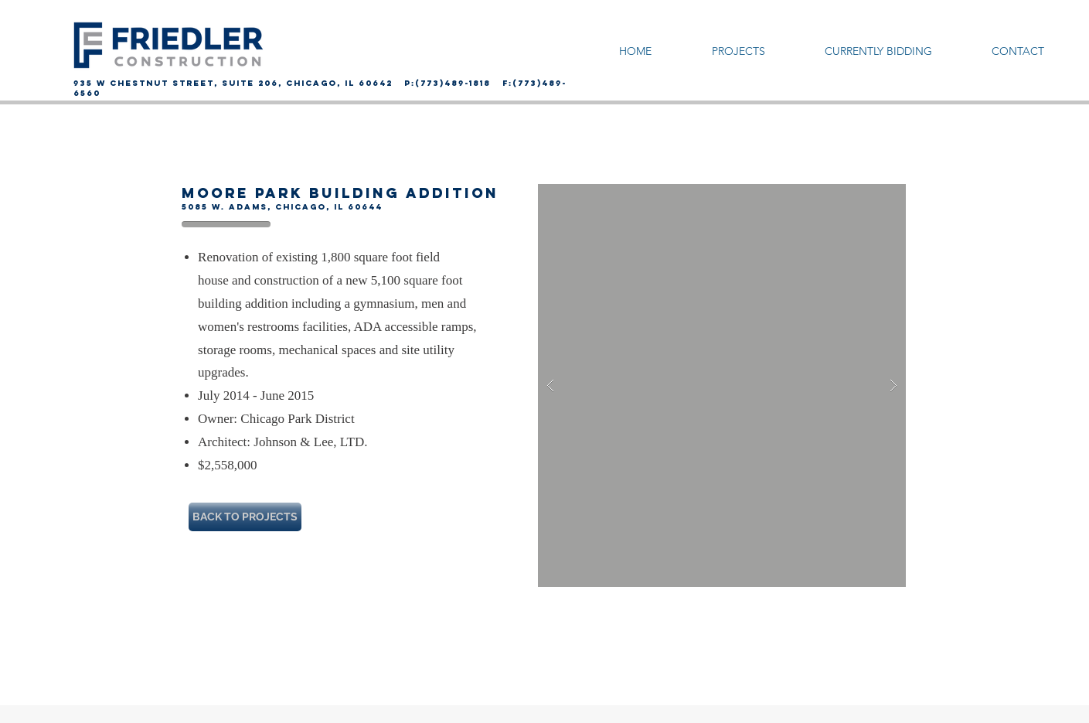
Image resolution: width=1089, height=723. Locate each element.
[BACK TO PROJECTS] (245, 517)
